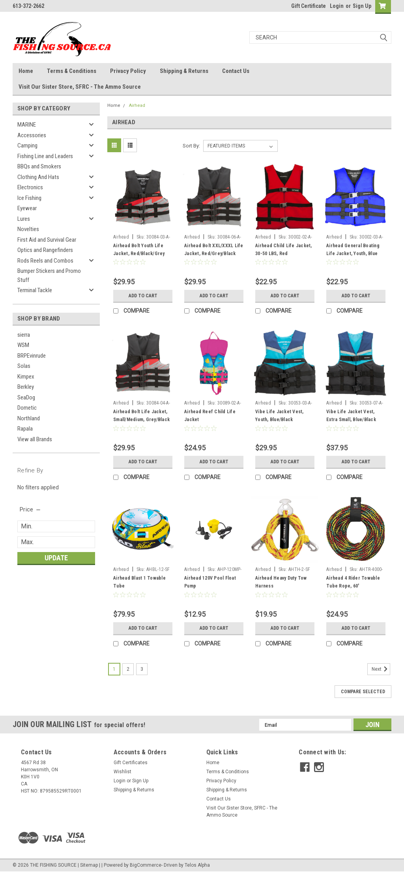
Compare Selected (363, 691)
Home (26, 71)
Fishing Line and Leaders (45, 156)
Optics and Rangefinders (45, 250)
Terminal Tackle (34, 290)
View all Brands (34, 439)
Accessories (31, 135)
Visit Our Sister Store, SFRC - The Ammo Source (80, 86)
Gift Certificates (131, 762)
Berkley (25, 386)
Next (381, 669)
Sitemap (89, 865)
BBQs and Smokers (39, 166)
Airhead (137, 105)
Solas (23, 365)
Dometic (27, 407)
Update (56, 558)
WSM (23, 345)
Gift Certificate (308, 6)
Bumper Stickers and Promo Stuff (49, 275)
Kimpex (25, 376)
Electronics (30, 187)
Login (337, 6)
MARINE (26, 124)
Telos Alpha (197, 865)
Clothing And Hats (38, 177)
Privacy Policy (128, 71)
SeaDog (26, 397)
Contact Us (235, 71)
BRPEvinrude (31, 355)
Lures (23, 218)
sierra (23, 334)
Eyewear (27, 208)
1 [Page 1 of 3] (114, 669)
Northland (28, 418)
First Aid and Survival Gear (46, 239)
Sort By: (191, 146)
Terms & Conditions (71, 71)
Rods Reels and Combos (45, 260)
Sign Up (362, 6)
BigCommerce (145, 865)
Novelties (28, 229)
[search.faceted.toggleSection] (30, 509)
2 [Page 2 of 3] (128, 669)
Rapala (25, 428)
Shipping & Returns (184, 71)
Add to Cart (143, 296)
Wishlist (122, 771)
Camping (27, 145)
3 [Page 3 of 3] (141, 669)
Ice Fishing (29, 197)
